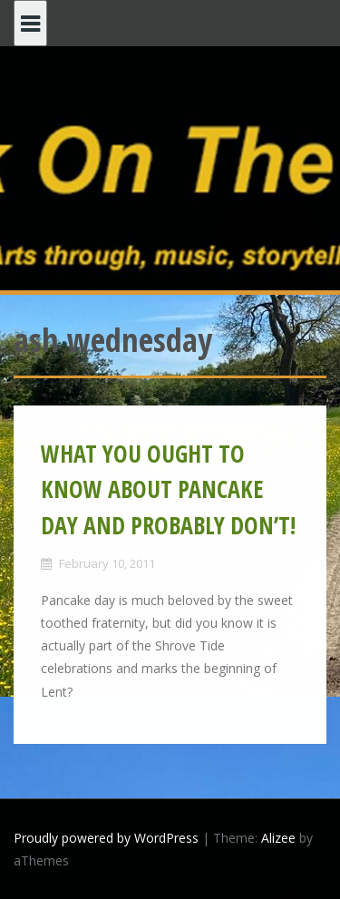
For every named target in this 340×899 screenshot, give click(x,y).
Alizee (278, 837)
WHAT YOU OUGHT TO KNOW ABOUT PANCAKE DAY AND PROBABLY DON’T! (168, 489)
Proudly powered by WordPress (106, 837)
